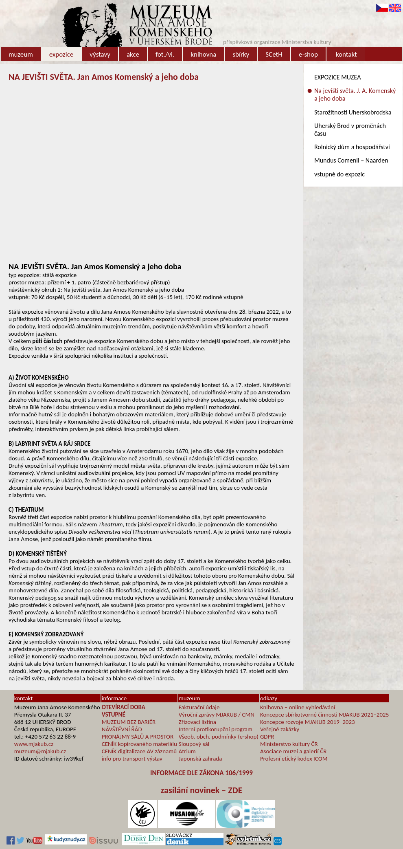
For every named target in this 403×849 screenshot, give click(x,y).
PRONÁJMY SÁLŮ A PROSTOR (137, 736)
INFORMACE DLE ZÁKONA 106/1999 (201, 773)
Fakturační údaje (199, 707)
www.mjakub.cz (33, 744)
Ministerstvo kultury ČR (289, 744)
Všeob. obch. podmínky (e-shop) (218, 736)
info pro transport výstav (132, 758)
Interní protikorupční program (215, 729)
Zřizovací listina (197, 722)
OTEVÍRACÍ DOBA (123, 707)
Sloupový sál (194, 744)
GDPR (267, 736)
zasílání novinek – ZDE (202, 790)
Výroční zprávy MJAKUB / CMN (216, 714)
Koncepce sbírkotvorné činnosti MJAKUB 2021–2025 (324, 714)
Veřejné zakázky (279, 729)
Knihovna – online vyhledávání (297, 707)
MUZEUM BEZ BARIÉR (129, 722)
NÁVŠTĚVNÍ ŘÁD (122, 729)
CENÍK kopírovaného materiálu (139, 744)
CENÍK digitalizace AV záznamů (139, 751)
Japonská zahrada (200, 758)
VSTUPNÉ (113, 714)
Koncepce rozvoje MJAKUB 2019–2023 (307, 722)
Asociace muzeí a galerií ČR (293, 751)
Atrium (187, 751)
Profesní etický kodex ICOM (294, 758)
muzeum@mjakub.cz (40, 751)
